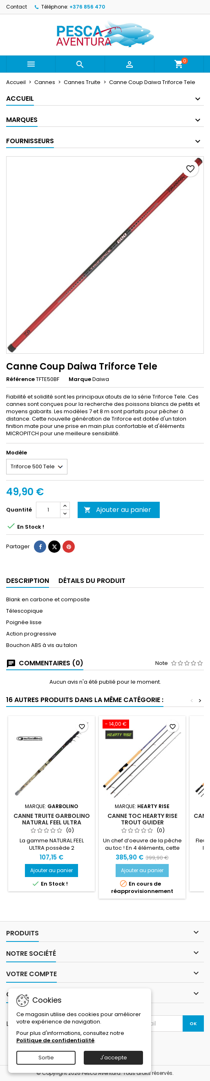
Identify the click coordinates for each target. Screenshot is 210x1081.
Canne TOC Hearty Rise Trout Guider (142, 819)
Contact (16, 6)
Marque (80, 379)
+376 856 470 (87, 6)
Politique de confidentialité (55, 1040)
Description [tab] (27, 580)
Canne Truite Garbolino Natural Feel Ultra (51, 819)
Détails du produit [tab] (91, 580)
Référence (20, 379)
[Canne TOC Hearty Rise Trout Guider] (142, 725)
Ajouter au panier (117, 509)
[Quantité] (48, 510)
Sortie (46, 1057)
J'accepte (113, 1057)
